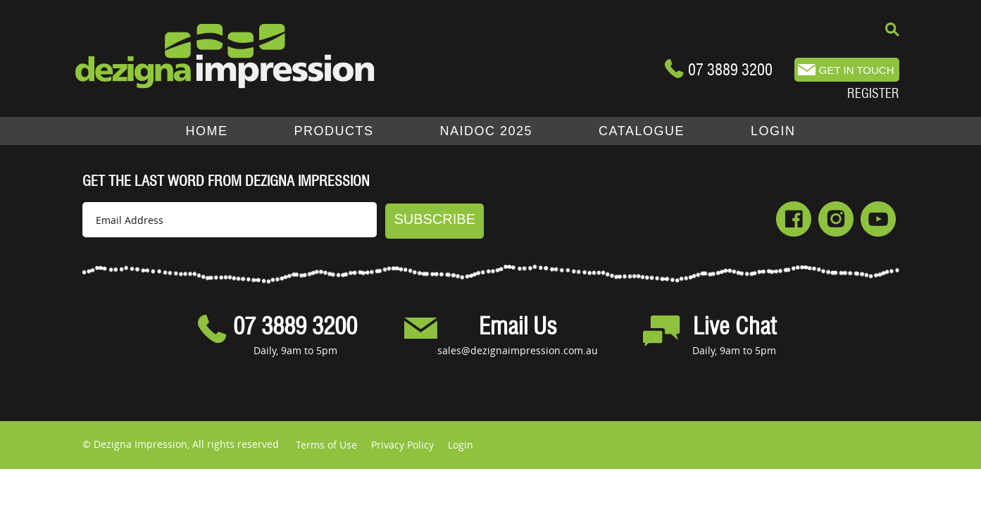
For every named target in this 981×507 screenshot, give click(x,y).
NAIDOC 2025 (486, 131)
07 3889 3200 (730, 70)
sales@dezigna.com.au (846, 70)
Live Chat (734, 327)
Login (460, 444)
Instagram (836, 219)
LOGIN (773, 131)
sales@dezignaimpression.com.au (517, 350)
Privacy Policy (402, 444)
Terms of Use (326, 444)
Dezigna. (225, 56)
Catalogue (642, 131)
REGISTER (873, 93)
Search (892, 30)
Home (207, 131)
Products (334, 131)
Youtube (878, 219)
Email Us (518, 327)
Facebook (793, 219)
